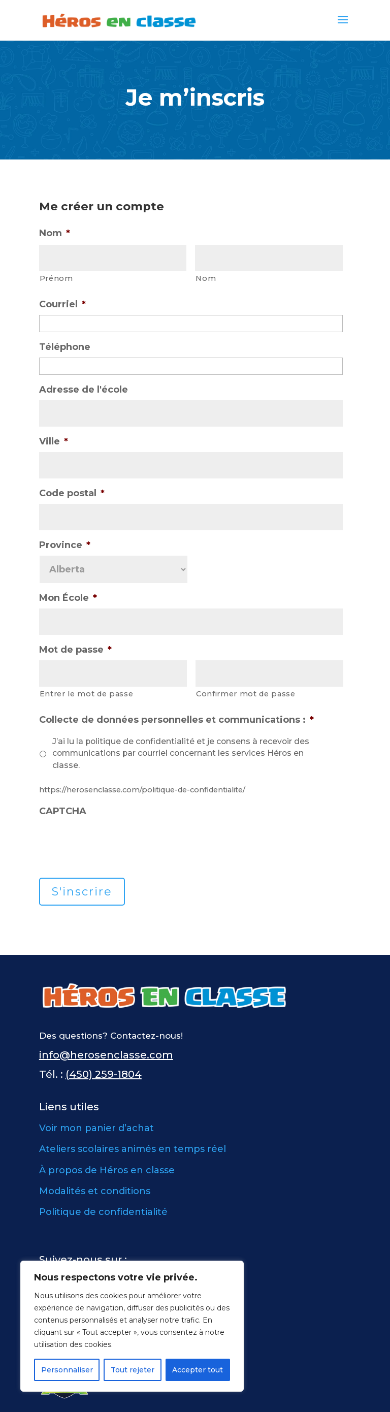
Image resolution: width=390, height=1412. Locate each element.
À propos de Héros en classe (107, 1170)
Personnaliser (67, 1369)
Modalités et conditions (94, 1191)
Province (64, 545)
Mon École (68, 597)
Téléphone (64, 346)
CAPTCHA (62, 811)
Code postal (72, 493)
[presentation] (116, 841)
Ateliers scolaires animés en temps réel (132, 1148)
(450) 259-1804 (104, 1074)
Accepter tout (197, 1369)
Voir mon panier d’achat (96, 1128)
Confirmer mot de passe (246, 693)
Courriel (62, 304)
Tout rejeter (132, 1369)
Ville (53, 441)
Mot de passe (75, 649)
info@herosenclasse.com (106, 1055)
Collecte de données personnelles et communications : (176, 719)
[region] (132, 1326)
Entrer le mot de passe (87, 693)
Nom (54, 233)
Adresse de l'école (83, 389)
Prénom (56, 278)
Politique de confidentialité (103, 1211)
